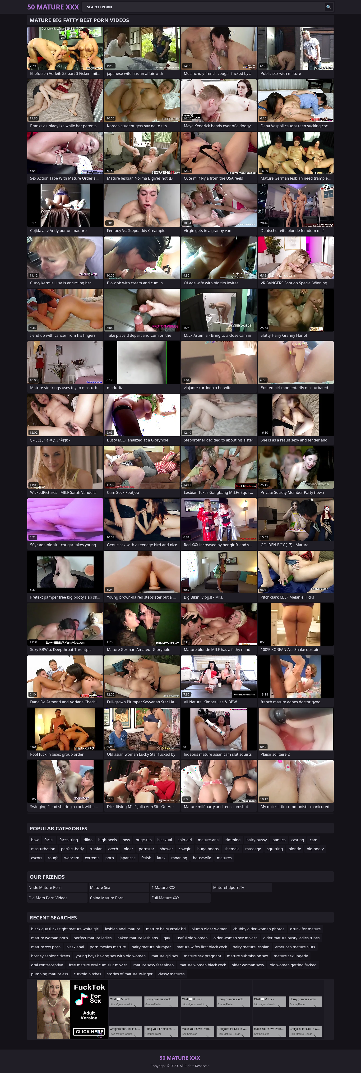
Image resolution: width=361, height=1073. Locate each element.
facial (49, 839)
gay (167, 938)
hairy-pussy (256, 839)
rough (53, 857)
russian (95, 848)
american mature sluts (295, 947)
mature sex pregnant (202, 956)
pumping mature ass (49, 974)
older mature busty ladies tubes (291, 938)
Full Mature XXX (165, 897)
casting (297, 839)
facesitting (68, 839)
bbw (35, 839)
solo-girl (185, 839)
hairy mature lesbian (251, 947)
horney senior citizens (50, 956)
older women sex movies (235, 938)
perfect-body (72, 848)
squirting (275, 848)
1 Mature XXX (163, 887)
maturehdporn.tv (228, 887)
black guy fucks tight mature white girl (65, 929)
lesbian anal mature (122, 929)
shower (166, 848)
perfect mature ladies (92, 938)
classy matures (171, 974)
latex (161, 857)
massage (253, 848)
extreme (92, 857)
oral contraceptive (47, 965)
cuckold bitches (87, 974)
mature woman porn (49, 938)
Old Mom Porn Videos (47, 897)
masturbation (43, 848)
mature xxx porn (46, 947)
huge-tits (144, 839)
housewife (202, 857)
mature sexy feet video (153, 965)
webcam (71, 857)
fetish (146, 857)
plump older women (209, 929)
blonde (295, 848)
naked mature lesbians (137, 938)
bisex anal (75, 947)
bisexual (164, 839)
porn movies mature (108, 947)
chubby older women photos (258, 929)
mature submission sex (247, 956)
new (126, 839)
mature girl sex (164, 956)
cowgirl (185, 848)
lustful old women (192, 938)
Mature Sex (100, 887)
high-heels (107, 839)
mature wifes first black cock (201, 947)
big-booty (315, 848)
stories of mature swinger (130, 974)
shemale (232, 848)
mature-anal (209, 839)
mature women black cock (203, 965)
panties (279, 839)
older (128, 848)
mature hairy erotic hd (166, 929)
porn (109, 857)
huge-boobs (208, 848)
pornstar (146, 848)
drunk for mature (305, 929)
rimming (233, 839)
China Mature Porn (107, 897)
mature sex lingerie (291, 956)
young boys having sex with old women (111, 956)
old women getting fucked (293, 965)
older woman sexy (248, 965)
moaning (179, 857)
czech (113, 848)
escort (36, 857)
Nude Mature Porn (45, 887)
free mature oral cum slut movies (98, 965)
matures (224, 857)
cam (313, 839)
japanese (128, 857)
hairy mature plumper (151, 947)
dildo (88, 839)
